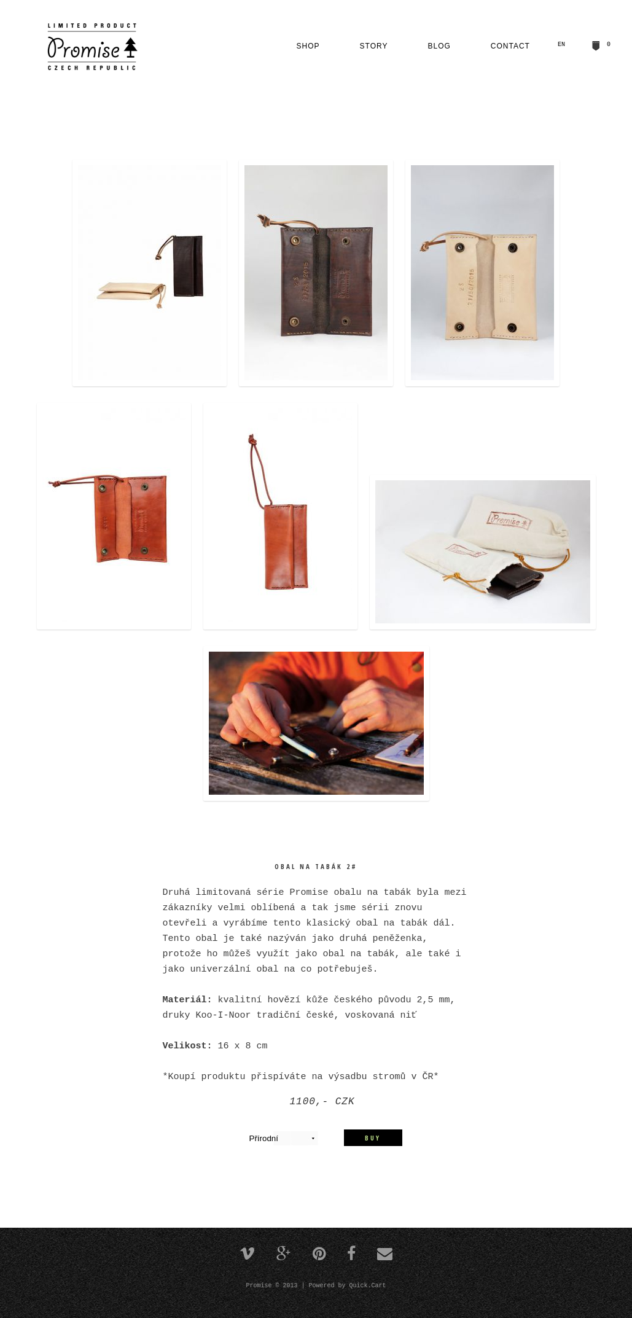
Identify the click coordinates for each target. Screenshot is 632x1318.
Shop (308, 46)
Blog (439, 46)
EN (561, 45)
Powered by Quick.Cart (347, 1284)
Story (374, 46)
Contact (510, 46)
